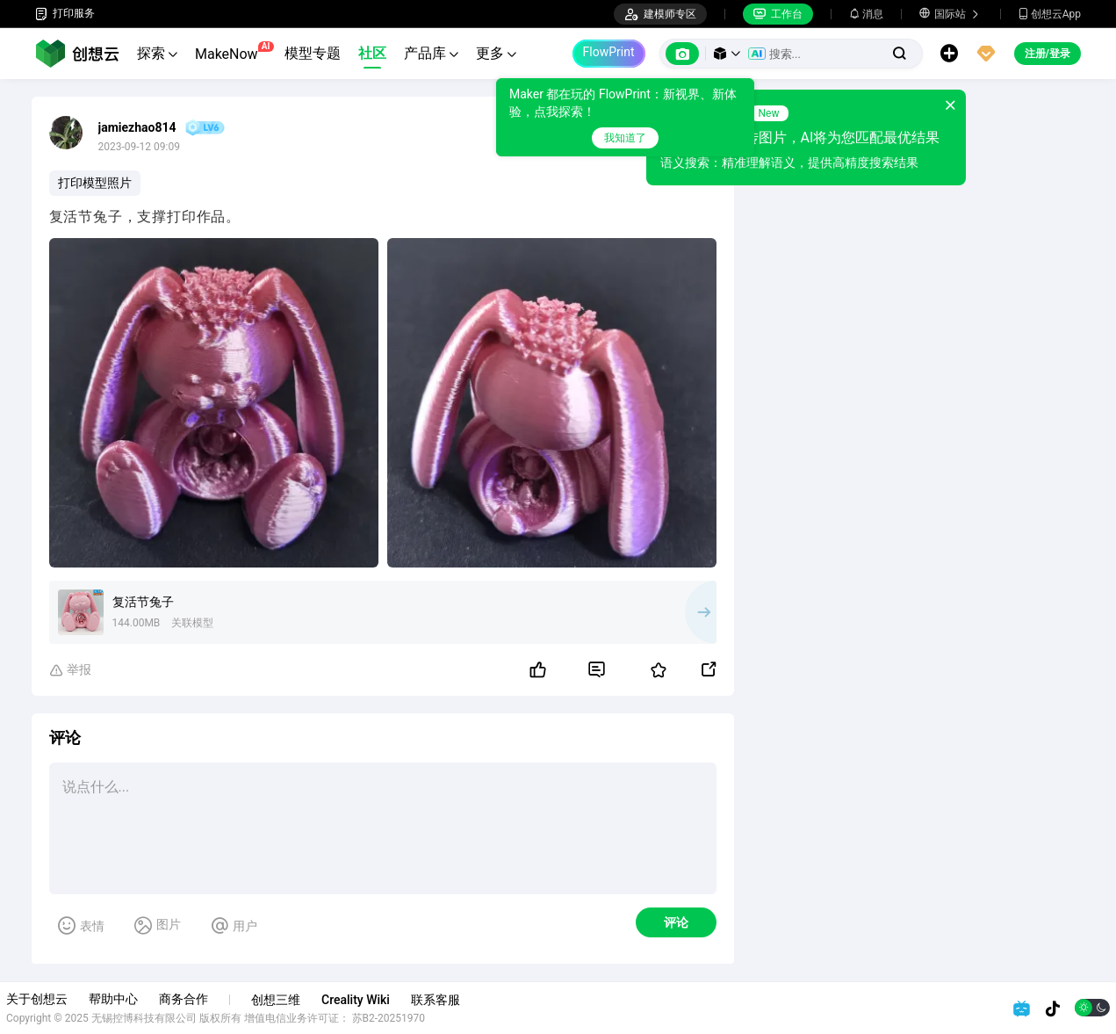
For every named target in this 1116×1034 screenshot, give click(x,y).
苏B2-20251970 (418, 1018)
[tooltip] (613, 117)
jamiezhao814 (137, 127)
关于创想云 (66, 999)
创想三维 (304, 999)
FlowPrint (609, 52)
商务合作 (212, 999)
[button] (727, 53)
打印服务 (65, 13)
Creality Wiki (384, 999)
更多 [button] (496, 53)
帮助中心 (142, 999)
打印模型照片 (95, 183)
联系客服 (464, 999)
